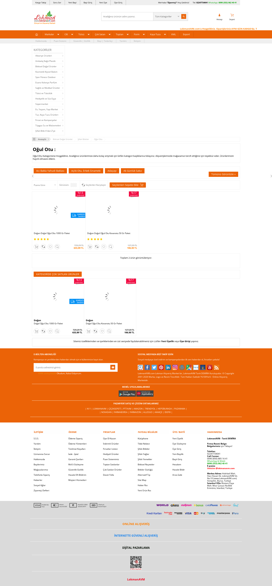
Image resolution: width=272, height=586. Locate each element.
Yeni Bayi (72, 2)
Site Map (142, 478)
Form (136, 34)
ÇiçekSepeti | (116, 407)
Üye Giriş (118, 2)
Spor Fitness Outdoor (45, 77)
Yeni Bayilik (177, 452)
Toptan (119, 34)
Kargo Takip (40, 2)
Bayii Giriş (177, 458)
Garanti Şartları (75, 458)
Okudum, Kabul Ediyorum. (58, 372)
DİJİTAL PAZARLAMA (136, 546)
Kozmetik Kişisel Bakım (46, 71)
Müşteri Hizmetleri (77, 478)
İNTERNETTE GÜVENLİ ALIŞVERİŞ (136, 534)
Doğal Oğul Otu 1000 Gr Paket (48, 322)
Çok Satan (100, 34)
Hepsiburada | (166, 407)
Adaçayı (112, 170)
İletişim (137, 40)
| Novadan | (107, 410)
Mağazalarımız (41, 468)
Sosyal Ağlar (40, 484)
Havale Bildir (178, 468)
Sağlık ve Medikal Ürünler (47, 87)
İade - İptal (73, 452)
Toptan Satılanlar (111, 463)
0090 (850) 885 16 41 (217, 457)
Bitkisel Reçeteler (146, 463)
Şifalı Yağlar (143, 452)
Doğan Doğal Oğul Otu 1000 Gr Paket (52, 232)
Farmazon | (136, 410)
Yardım (123, 40)
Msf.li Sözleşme (75, 463)
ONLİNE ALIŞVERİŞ (136, 523)
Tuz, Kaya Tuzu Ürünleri (46, 114)
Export (186, 34)
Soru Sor (57, 2)
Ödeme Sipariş (75, 437)
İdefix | (168, 410)
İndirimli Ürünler (111, 442)
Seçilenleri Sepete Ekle (127, 185)
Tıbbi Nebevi (144, 442)
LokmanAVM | (101, 407)
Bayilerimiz (39, 463)
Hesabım (176, 463)
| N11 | (89, 407)
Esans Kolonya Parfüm (46, 82)
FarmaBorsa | (122, 410)
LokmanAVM (136, 578)
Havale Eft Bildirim (77, 473)
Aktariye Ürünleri (43, 55)
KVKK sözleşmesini (47, 372)
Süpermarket (41, 104)
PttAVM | (128, 407)
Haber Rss (143, 484)
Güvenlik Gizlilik (75, 468)
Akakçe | (160, 410)
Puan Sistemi (60, 40)
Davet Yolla (108, 473)
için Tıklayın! (219, 444)
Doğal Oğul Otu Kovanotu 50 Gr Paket (104, 322)
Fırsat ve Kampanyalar (46, 120)
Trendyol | (151, 407)
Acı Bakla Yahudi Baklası (50, 170)
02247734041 (202, 2)
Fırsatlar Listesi (110, 447)
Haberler (38, 478)
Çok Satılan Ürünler (112, 468)
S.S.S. (36, 437)
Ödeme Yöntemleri (77, 442)
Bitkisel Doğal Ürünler (46, 66)
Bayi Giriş (88, 2)
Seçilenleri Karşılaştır (96, 184)
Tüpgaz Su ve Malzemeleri (48, 125)
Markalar (49, 34)
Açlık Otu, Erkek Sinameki (86, 170)
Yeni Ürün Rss (144, 489)
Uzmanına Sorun (42, 452)
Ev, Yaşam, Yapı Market (46, 109)
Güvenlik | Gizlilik (81, 40)
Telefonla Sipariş (42, 473)
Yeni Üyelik (167, 340)
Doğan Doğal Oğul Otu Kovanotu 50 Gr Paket (107, 232)
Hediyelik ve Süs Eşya (45, 98)
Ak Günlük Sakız (133, 170)
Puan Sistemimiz (111, 458)
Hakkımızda (41, 40)
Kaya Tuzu (155, 34)
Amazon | (139, 407)
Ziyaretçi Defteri (41, 489)
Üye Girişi (185, 340)
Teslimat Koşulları (77, 447)
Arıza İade (177, 473)
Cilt (66, 34)
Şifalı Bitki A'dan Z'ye (45, 130)
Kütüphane (143, 437)
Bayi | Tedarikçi (105, 40)
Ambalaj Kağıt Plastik (45, 61)
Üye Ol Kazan (109, 437)
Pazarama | (180, 407)
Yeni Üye (103, 2)
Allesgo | (149, 410)
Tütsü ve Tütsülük (43, 93)
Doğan (37, 319)
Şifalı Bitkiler (144, 447)
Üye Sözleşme (179, 442)
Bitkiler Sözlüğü (145, 468)
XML (173, 34)
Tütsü (81, 34)
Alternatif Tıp (144, 473)
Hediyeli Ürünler (111, 452)
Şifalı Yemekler (145, 458)
